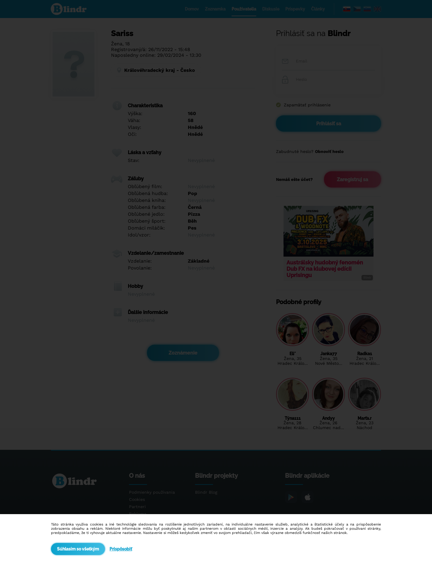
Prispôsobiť (121, 549)
